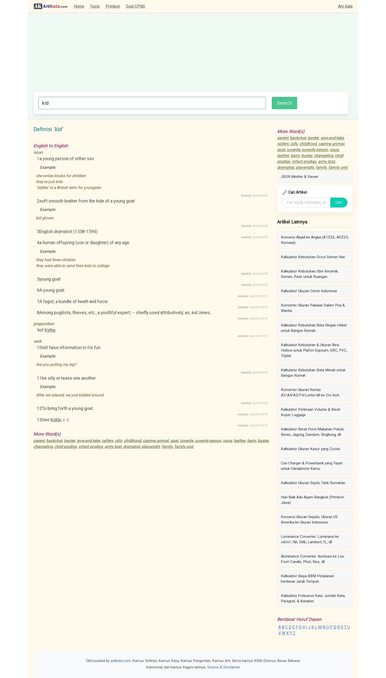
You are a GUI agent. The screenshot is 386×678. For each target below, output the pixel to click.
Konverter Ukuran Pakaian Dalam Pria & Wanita (313, 308)
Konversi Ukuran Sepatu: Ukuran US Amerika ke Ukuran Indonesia (309, 520)
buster (263, 440)
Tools (95, 6)
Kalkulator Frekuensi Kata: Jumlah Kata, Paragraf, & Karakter (313, 598)
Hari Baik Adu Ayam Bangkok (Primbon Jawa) (312, 500)
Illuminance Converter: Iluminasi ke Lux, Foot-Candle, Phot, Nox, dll (313, 559)
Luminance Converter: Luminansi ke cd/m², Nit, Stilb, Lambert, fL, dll (310, 539)
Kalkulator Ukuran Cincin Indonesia (309, 291)
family (167, 446)
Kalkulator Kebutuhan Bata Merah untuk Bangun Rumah (313, 373)
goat (174, 440)
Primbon (113, 6)
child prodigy (65, 446)
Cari (339, 202)
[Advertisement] (191, 54)
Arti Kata (345, 6)
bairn (251, 440)
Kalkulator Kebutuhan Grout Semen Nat (313, 257)
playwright (151, 446)
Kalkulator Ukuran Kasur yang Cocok (310, 449)
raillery (107, 440)
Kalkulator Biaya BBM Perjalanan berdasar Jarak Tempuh (307, 579)
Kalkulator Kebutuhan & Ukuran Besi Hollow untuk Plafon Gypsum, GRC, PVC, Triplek (314, 350)
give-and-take (88, 440)
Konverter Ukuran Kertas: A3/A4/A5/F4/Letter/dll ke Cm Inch (310, 392)
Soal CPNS (135, 6)
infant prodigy (91, 446)
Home (79, 6)
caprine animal (156, 440)
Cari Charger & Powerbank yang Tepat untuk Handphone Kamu (311, 466)
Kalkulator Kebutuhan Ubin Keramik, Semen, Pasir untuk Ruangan (309, 274)
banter (69, 440)
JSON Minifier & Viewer (300, 176)
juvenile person (208, 440)
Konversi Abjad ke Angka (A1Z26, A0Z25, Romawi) (315, 240)
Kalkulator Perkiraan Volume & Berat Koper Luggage (310, 412)
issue (227, 440)
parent (39, 440)
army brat (113, 446)
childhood (132, 440)
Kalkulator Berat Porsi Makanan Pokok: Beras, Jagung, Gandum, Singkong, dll (312, 432)
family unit (183, 446)
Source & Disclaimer (223, 667)
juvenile (186, 440)
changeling (43, 446)
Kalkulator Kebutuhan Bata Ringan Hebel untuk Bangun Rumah (314, 328)
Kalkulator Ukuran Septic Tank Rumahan (313, 483)
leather (239, 440)
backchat (54, 440)
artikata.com (121, 661)
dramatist (131, 446)
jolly (118, 440)
